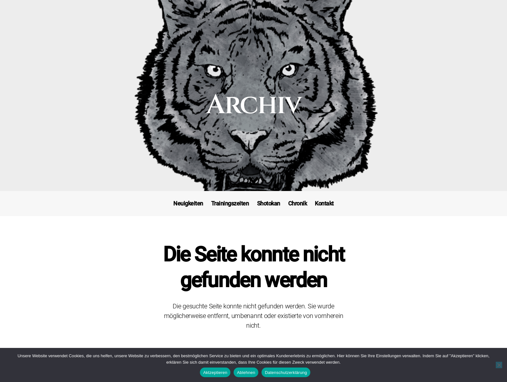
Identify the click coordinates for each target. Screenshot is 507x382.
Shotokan (268, 203)
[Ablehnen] (499, 365)
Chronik (297, 203)
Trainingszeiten (230, 203)
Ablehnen (246, 372)
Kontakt (324, 203)
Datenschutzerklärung (286, 372)
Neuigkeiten (188, 203)
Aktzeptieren (215, 372)
